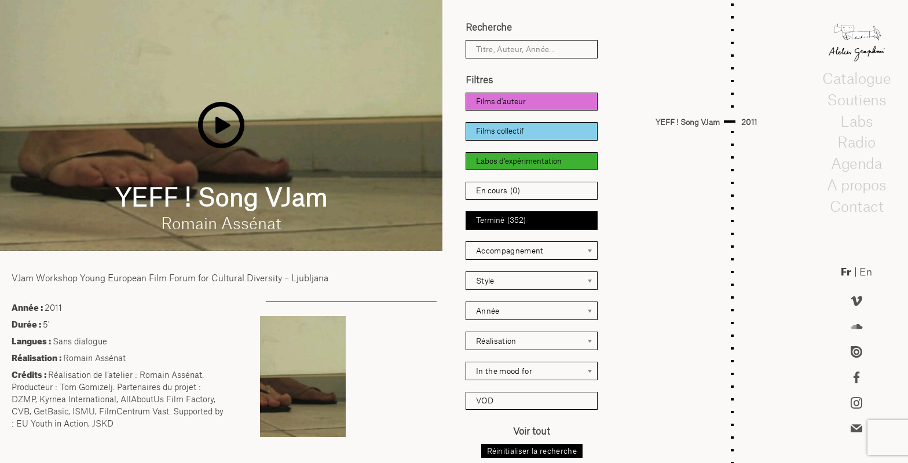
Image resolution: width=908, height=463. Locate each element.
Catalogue (856, 78)
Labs (856, 121)
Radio (856, 141)
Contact (856, 206)
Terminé (501, 220)
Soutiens (856, 99)
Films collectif (500, 130)
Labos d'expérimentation (519, 161)
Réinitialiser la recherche (532, 450)
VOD (484, 400)
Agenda (856, 163)
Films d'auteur (501, 101)
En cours (498, 190)
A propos (856, 184)
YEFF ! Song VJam (688, 122)
